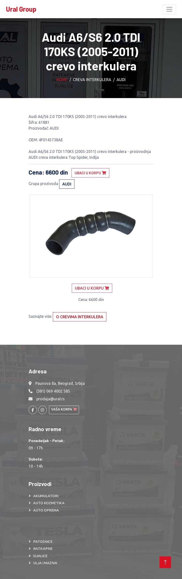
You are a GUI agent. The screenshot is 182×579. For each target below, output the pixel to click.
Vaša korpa (64, 409)
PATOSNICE (43, 541)
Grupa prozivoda (43, 183)
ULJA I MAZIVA (45, 563)
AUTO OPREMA (46, 510)
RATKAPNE (43, 548)
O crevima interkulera (79, 317)
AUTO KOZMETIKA (48, 503)
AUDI (121, 79)
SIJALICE (40, 556)
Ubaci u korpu (90, 172)
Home (62, 79)
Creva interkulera (92, 79)
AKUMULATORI (45, 496)
